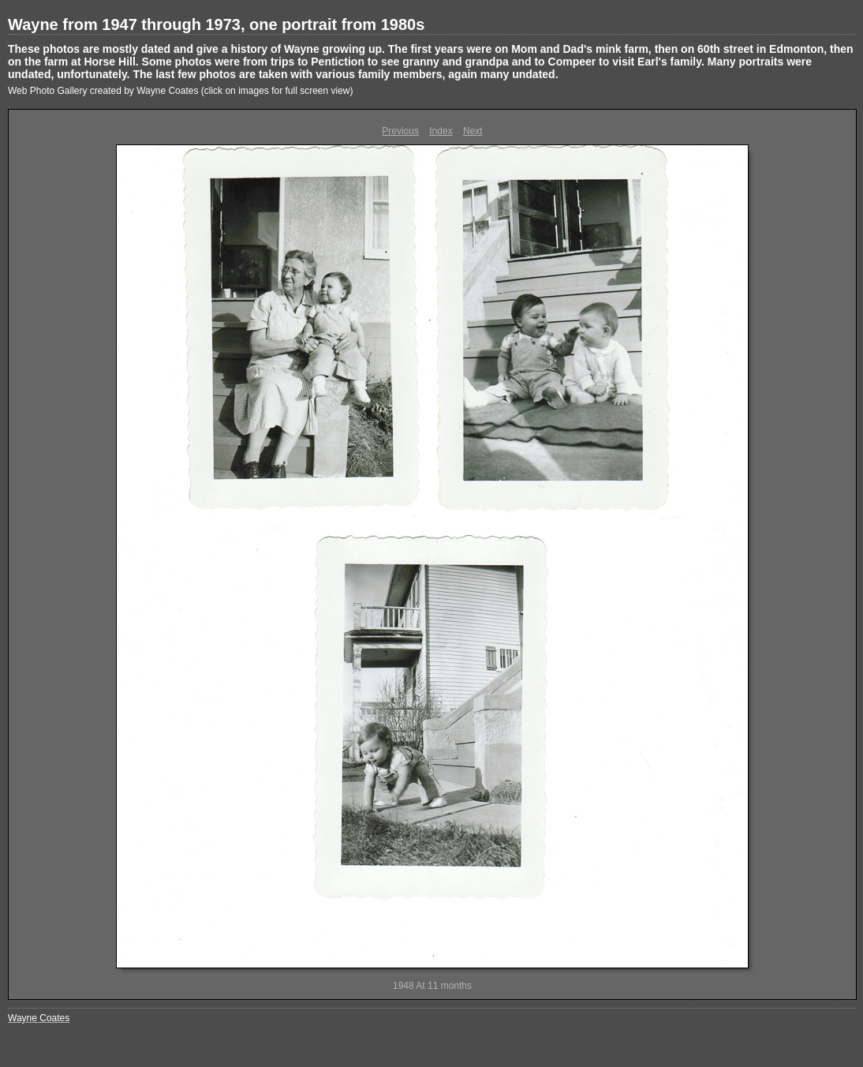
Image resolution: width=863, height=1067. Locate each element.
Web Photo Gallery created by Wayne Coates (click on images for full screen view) (180, 90)
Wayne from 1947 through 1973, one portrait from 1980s (216, 24)
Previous (400, 131)
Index (440, 131)
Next (473, 131)
